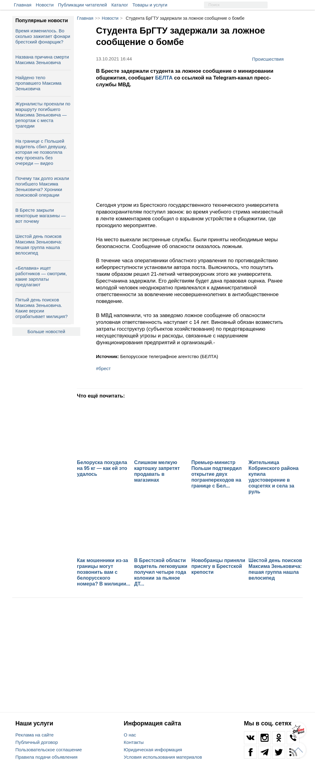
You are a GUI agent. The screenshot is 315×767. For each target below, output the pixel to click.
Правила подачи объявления (46, 757)
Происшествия (268, 58)
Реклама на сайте (34, 734)
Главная (22, 4)
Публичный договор (36, 742)
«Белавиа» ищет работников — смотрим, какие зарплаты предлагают (41, 276)
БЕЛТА (164, 78)
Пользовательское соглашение (48, 749)
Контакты (134, 742)
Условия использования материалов (163, 757)
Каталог (119, 4)
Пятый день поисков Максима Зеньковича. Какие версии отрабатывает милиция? (41, 308)
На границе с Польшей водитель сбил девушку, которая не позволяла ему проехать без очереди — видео (41, 152)
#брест (103, 368)
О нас (130, 734)
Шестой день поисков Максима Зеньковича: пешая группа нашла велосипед (38, 244)
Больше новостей (46, 331)
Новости (45, 4)
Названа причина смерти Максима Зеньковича (42, 59)
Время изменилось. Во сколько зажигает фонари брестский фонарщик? (42, 36)
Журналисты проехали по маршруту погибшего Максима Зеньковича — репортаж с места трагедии (42, 115)
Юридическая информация (153, 749)
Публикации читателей (82, 4)
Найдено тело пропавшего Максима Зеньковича (38, 83)
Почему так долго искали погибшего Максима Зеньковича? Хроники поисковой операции (42, 187)
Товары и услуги (150, 4)
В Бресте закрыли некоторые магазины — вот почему (40, 215)
